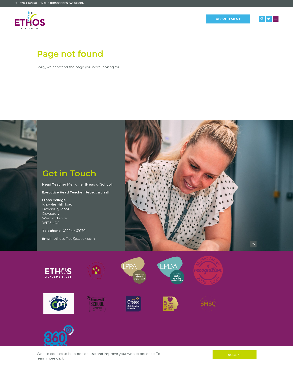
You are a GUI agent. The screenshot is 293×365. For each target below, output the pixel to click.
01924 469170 (28, 3)
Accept (234, 355)
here (69, 358)
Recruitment (228, 19)
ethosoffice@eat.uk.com (66, 3)
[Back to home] (34, 20)
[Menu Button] (275, 19)
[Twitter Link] (269, 19)
